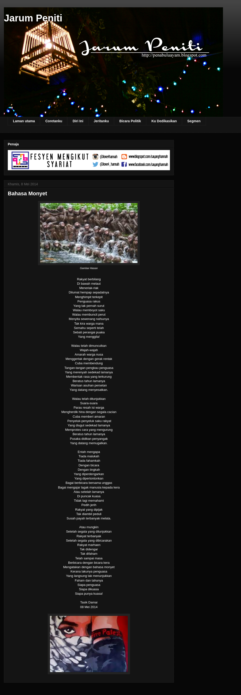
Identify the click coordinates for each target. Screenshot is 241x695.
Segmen (193, 121)
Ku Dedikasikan (164, 121)
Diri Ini (78, 121)
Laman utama (24, 121)
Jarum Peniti (33, 18)
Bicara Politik (130, 121)
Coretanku (53, 121)
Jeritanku (101, 121)
